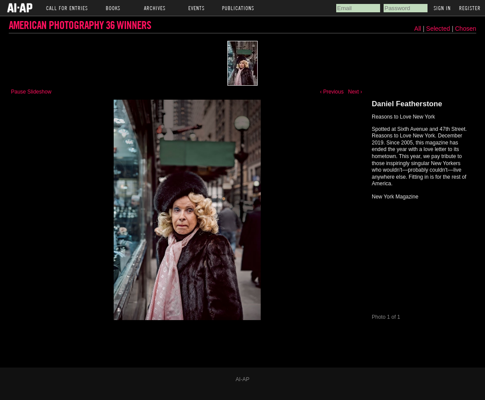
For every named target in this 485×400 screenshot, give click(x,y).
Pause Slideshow (31, 92)
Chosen (465, 28)
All (417, 28)
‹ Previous (332, 92)
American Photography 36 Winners (80, 25)
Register (470, 7)
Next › (355, 92)
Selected (439, 28)
